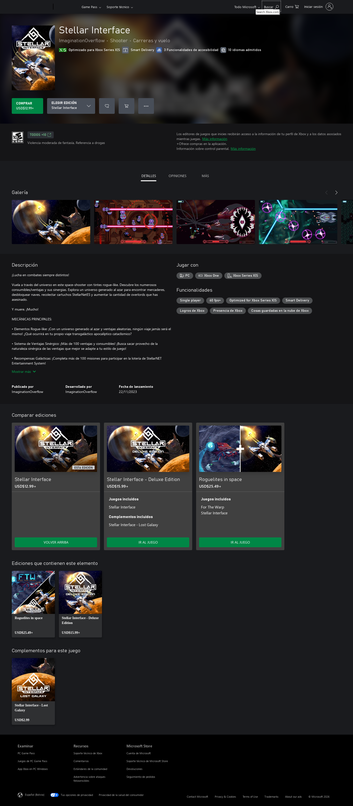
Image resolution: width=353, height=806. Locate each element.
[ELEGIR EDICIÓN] (71, 106)
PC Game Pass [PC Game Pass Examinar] (26, 753)
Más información (214, 138)
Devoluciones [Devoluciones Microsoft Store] (134, 768)
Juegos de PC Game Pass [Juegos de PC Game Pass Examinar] (32, 761)
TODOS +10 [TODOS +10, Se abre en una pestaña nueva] (40, 135)
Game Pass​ (89, 7)
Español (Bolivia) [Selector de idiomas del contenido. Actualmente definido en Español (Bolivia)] (34, 794)
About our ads (293, 796)
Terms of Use (250, 796)
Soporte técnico (118, 7)
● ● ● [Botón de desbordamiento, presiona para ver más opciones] (146, 105)
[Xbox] (67, 6)
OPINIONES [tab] (177, 175)
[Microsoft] (34, 6)
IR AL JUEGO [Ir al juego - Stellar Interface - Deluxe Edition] (148, 542)
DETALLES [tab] (148, 175)
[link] (33, 604)
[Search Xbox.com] (271, 6)
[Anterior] (326, 192)
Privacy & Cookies (225, 796)
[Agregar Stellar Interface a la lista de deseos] (107, 106)
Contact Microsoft (197, 796)
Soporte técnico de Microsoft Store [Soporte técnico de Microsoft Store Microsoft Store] (147, 761)
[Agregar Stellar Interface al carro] (126, 106)
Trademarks (271, 796)
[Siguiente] (336, 192)
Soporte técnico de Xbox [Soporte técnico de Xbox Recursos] (88, 753)
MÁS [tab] (205, 175)
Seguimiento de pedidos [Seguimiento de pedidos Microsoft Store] (140, 776)
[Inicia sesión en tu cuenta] (318, 7)
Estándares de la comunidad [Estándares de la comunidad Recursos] (90, 768)
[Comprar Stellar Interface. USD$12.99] (27, 106)
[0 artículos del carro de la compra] (292, 6)
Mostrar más (24, 371)
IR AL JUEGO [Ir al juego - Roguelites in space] (240, 542)
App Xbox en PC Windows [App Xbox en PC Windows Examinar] (33, 768)
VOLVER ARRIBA (56, 542)
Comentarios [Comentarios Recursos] (81, 761)
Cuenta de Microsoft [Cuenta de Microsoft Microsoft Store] (138, 753)
